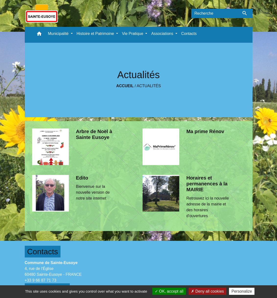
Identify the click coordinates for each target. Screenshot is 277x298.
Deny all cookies (207, 291)
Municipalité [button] (59, 34)
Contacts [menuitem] (189, 34)
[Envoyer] (245, 13)
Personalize (241, 291)
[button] (39, 35)
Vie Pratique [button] (133, 34)
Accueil (124, 86)
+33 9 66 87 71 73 (40, 280)
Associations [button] (162, 34)
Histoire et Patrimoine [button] (96, 34)
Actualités (149, 86)
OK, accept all (169, 291)
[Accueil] (42, 13)
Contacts (42, 251)
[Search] (214, 13)
